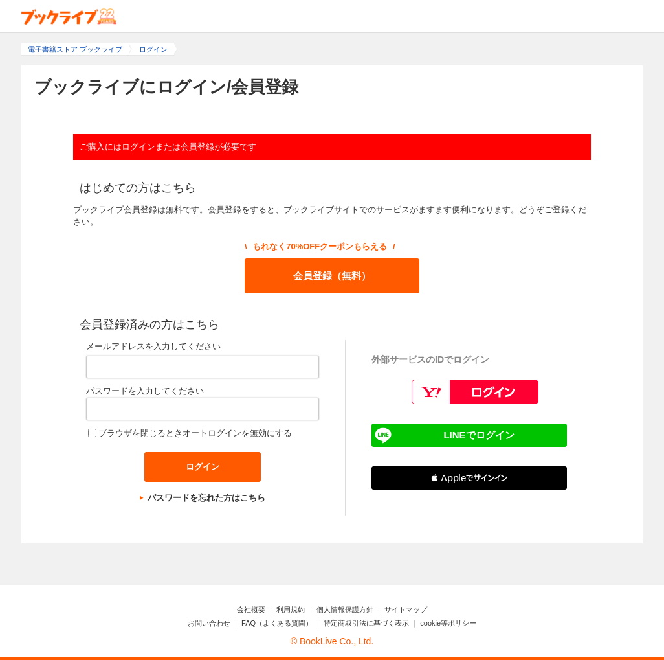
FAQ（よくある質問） (277, 623)
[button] (469, 478)
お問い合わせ (209, 623)
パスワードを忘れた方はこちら (206, 498)
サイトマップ (405, 609)
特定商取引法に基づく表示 (366, 623)
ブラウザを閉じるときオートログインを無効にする (195, 433)
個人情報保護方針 (344, 609)
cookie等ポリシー (448, 623)
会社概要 (251, 609)
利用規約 (290, 609)
